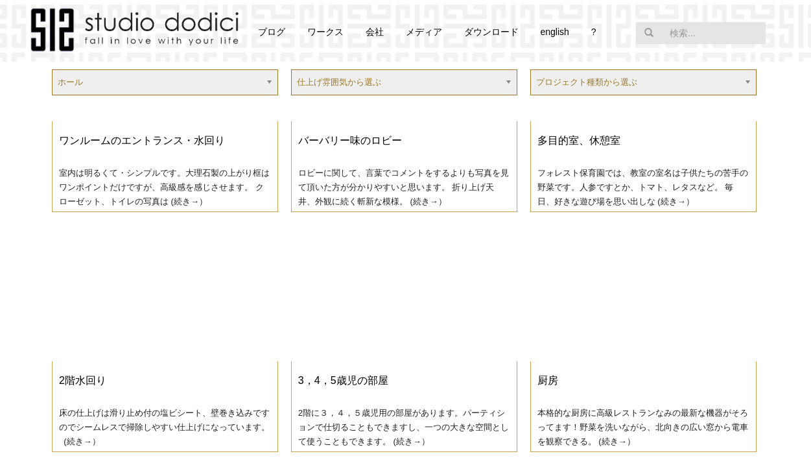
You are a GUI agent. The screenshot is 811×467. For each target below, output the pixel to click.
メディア (424, 32)
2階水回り (82, 380)
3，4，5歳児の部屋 (343, 380)
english (554, 32)
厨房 (547, 380)
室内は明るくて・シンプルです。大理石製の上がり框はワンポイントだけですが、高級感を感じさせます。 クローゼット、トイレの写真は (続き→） (164, 187)
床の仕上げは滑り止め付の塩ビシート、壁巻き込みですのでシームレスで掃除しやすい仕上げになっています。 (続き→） (164, 427)
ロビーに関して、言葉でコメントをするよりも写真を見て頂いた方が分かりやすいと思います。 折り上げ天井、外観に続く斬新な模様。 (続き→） (403, 187)
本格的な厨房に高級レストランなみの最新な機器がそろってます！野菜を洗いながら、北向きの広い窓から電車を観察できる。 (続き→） (642, 427)
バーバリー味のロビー (350, 140)
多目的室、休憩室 (578, 140)
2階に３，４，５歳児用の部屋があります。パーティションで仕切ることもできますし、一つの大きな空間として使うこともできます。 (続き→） (403, 427)
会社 (375, 32)
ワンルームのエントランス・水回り (142, 140)
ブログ (271, 32)
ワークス (325, 32)
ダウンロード (491, 32)
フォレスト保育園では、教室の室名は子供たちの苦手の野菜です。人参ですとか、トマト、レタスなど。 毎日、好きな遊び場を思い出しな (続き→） (642, 187)
